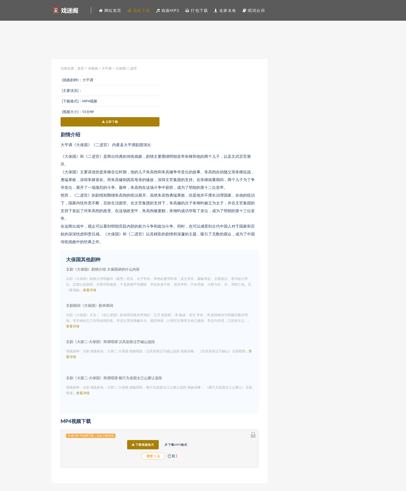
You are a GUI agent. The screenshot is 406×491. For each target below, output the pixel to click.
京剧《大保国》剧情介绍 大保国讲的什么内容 (103, 269)
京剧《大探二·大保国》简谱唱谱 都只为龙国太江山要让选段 (114, 378)
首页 (80, 68)
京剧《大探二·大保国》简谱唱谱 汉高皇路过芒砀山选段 (110, 341)
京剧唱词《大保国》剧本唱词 (89, 305)
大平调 (107, 68)
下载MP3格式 (175, 444)
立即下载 (110, 121)
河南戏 (93, 68)
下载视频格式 (143, 444)
